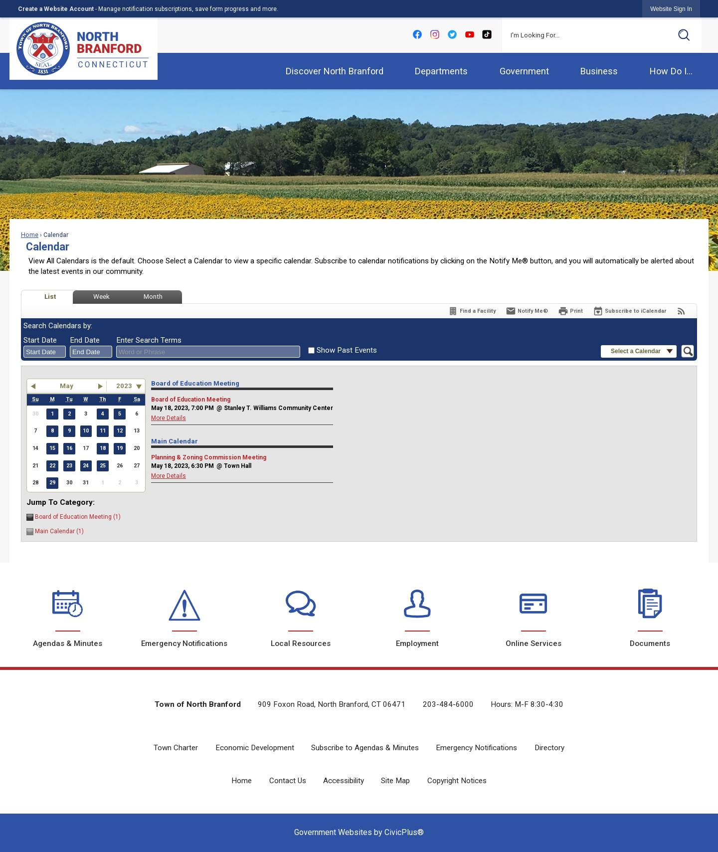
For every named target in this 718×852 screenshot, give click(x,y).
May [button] (66, 386)
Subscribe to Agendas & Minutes (365, 747)
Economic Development (254, 747)
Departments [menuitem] (441, 71)
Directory (549, 747)
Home (29, 234)
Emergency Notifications (476, 747)
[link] (671, 8)
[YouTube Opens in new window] (469, 34)
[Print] (570, 311)
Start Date (40, 340)
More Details (168, 418)
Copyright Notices (457, 780)
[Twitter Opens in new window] (452, 34)
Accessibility (343, 780)
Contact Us (287, 780)
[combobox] (44, 351)
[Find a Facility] (472, 311)
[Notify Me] (527, 311)
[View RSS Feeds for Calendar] (681, 311)
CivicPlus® (404, 832)
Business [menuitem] (599, 71)
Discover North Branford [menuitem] (334, 71)
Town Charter (176, 747)
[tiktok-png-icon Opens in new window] (486, 34)
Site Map (395, 780)
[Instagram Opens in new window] (434, 34)
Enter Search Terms (148, 340)
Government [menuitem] (524, 71)
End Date (85, 340)
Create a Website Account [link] (56, 8)
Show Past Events (347, 350)
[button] (684, 35)
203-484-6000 (448, 704)
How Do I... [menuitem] (671, 71)
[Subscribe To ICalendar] (629, 311)
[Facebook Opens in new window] (417, 34)
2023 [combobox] (124, 386)
